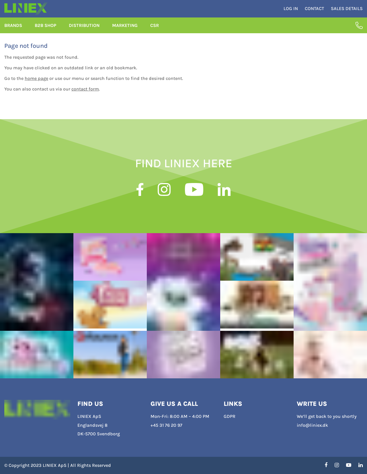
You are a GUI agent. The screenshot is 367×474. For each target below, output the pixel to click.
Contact (314, 11)
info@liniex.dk (312, 425)
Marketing (125, 31)
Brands (13, 31)
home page (36, 83)
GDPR (229, 416)
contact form (85, 94)
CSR (154, 31)
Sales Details (347, 11)
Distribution (84, 31)
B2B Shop (45, 31)
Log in (291, 11)
